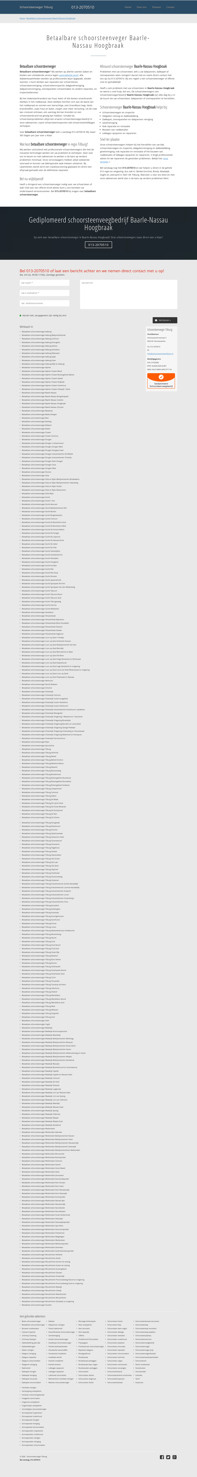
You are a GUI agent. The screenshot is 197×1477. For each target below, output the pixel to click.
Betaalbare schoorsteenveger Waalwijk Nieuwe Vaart (42, 1107)
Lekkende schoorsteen (57, 1375)
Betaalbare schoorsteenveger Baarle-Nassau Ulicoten (43, 407)
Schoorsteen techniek (116, 1357)
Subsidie (138, 1375)
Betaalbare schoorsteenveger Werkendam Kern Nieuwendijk (45, 1190)
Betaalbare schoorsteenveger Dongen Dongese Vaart (43, 450)
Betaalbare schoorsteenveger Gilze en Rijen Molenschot (44, 490)
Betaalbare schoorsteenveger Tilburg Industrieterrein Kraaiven (46, 891)
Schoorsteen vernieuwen (117, 1364)
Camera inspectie (28, 1332)
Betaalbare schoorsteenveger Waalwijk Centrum (41, 1078)
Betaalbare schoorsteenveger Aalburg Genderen (41, 349)
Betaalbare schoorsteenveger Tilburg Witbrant (40, 1010)
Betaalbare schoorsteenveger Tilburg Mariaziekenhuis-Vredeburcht (48, 930)
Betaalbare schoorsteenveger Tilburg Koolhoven (41, 920)
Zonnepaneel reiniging (31, 1423)
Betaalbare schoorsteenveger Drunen (36, 472)
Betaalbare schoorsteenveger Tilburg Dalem (39, 796)
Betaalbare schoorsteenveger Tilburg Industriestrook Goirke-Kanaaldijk (50, 884)
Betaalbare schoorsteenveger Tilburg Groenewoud (42, 840)
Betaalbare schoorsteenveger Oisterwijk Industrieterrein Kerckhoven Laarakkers (53, 709)
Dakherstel (26, 1368)
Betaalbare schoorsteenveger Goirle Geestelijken (41, 551)
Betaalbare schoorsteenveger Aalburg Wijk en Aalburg (43, 364)
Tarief (137, 1379)
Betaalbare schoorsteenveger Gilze (35, 475)
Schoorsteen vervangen (116, 1368)
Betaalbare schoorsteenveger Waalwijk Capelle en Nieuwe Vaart (47, 1074)
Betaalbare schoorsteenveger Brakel (36, 428)
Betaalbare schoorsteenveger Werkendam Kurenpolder (43, 1197)
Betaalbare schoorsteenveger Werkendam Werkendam (43, 1240)
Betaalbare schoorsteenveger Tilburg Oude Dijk (40, 952)
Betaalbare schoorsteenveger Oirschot (37, 688)
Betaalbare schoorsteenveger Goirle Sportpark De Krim (43, 583)
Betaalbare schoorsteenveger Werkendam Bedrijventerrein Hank (47, 1139)
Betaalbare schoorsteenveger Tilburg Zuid (38, 1017)
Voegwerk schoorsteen (31, 1398)
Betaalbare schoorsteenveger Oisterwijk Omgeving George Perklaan (48, 727)
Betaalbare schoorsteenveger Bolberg (36, 421)
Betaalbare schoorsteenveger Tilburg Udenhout (40, 988)
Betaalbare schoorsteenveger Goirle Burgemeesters (42, 515)
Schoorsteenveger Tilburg (36, 7)
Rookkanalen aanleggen (88, 1368)
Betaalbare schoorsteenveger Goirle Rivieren (39, 576)
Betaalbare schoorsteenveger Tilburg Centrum (40, 792)
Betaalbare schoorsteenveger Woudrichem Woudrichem (44, 1297)
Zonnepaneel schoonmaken (33, 1427)
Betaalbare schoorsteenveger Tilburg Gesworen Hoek (43, 837)
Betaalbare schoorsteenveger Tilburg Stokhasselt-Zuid (43, 974)
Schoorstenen (140, 1361)
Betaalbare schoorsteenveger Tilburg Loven (39, 927)
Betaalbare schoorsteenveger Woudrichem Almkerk (42, 1254)
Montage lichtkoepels (87, 1321)
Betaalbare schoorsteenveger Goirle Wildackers (40, 609)
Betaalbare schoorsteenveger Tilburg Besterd (39, 767)
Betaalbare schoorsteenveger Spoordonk (38, 745)
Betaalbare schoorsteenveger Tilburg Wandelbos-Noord (44, 999)
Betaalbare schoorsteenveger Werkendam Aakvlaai (42, 1132)
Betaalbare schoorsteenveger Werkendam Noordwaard (43, 1211)
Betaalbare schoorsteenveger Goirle (36, 497)
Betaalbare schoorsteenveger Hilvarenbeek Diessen (42, 627)
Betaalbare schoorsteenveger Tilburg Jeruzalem (40, 905)
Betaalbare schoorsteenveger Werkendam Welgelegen (43, 1236)
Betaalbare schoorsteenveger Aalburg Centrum (40, 338)
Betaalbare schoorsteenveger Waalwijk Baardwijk (41, 1035)
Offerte (81, 1335)
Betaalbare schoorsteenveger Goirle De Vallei (39, 544)
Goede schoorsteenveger (58, 1339)
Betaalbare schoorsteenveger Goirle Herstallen (40, 558)
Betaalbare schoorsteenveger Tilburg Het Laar (40, 862)
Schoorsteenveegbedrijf (144, 1343)
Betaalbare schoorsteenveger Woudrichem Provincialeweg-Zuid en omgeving (52, 1283)
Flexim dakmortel (55, 1328)
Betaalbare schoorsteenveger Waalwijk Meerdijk (41, 1103)
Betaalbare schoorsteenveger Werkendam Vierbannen (43, 1233)
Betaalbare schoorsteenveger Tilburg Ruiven (39, 963)
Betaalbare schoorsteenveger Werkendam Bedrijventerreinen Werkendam (51, 1150)
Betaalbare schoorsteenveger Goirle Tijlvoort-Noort (42, 594)
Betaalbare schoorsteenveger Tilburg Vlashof (39, 992)
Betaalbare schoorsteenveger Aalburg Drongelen (41, 342)
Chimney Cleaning (29, 1335)
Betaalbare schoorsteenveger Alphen (36, 367)
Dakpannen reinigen (56, 1325)
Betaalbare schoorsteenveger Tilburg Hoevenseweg (42, 876)
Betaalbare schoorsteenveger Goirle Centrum (39, 519)
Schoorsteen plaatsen (116, 1343)
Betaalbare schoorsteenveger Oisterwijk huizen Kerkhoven (45, 706)
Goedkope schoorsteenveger (59, 1343)
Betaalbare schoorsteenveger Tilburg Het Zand (40, 866)
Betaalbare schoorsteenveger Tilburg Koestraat (40, 912)
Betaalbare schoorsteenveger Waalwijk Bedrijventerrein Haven (46, 1049)
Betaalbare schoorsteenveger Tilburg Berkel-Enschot (42, 760)
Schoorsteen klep (114, 1325)
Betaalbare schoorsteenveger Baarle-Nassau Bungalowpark (45, 396)
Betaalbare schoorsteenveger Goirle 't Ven (38, 501)
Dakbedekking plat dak (31, 1343)
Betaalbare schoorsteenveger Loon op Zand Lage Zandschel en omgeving (51, 666)
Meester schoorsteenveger (58, 1382)
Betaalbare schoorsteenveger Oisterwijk (37, 691)
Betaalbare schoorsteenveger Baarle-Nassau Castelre (42, 400)
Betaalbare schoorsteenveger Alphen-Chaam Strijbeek (43, 382)
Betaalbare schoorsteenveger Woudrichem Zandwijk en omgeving (48, 1301)
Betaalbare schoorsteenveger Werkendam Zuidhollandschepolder (48, 1251)
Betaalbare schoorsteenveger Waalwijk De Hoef (40, 1082)
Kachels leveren (54, 1364)
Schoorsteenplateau (143, 1335)
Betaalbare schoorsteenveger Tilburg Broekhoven (41, 774)
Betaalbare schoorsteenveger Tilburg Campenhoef (42, 788)
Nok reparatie (83, 1332)
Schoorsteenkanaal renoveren (147, 1321)
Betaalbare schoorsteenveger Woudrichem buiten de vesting (46, 1265)
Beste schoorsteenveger (31, 1321)
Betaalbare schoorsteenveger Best (35, 418)
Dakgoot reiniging (29, 1353)
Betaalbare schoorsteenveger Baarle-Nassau (39, 392)
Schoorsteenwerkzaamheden (146, 1357)
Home (22, 18)
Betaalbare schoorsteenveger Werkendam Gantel (41, 1164)
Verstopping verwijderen (31, 1391)
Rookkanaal (83, 1357)
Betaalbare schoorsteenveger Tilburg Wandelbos (41, 995)
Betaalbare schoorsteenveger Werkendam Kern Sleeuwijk (44, 1193)
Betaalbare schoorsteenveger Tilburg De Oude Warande (44, 806)
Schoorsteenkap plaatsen (145, 1332)
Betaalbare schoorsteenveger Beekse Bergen (39, 414)
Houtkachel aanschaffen (58, 1350)
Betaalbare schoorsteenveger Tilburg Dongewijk (41, 822)
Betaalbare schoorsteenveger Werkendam (38, 1128)
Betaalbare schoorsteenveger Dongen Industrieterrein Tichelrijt (47, 457)
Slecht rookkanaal (142, 1364)
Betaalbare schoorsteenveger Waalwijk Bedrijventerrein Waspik (47, 1056)
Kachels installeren (55, 1361)
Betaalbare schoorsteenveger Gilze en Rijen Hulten (42, 486)
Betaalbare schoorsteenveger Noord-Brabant (39, 684)
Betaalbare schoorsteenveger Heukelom (37, 612)
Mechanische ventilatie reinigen (61, 1379)
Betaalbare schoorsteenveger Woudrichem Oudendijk (43, 1276)
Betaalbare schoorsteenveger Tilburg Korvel (39, 923)
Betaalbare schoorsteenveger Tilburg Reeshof (40, 956)
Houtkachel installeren (57, 1353)
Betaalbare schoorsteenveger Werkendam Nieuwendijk (43, 1204)
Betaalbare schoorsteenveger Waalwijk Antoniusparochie (44, 1031)
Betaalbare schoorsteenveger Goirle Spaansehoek (41, 580)
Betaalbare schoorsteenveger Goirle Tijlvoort (39, 591)
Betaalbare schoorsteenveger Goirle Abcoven (39, 504)
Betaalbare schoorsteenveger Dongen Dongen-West (42, 447)
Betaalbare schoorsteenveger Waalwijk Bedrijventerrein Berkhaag (47, 1038)
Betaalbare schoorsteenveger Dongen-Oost (39, 465)
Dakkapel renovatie (29, 1379)
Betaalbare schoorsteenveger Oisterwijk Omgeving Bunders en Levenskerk (51, 724)
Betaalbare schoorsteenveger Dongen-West (39, 468)
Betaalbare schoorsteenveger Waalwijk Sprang (40, 1110)
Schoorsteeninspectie (115, 1379)
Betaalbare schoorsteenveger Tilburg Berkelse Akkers (43, 763)
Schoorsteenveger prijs (144, 1350)
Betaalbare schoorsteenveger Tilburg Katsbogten (41, 909)
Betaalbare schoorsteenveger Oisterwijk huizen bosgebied (45, 698)
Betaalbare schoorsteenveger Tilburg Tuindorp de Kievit (44, 984)
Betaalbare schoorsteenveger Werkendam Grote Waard (43, 1168)
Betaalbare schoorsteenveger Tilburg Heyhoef (40, 869)
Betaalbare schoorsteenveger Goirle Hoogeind (40, 562)
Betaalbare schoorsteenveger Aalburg (36, 331)
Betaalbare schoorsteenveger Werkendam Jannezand (43, 1175)
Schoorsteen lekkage (115, 1332)
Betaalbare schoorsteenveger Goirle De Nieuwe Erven (43, 540)
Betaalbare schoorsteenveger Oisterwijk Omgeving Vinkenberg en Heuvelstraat (53, 731)
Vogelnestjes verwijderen (32, 1405)
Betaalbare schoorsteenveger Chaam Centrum (40, 436)
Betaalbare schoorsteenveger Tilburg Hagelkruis (41, 848)
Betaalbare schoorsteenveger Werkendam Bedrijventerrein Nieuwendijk (50, 1143)
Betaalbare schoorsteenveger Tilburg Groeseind (40, 844)
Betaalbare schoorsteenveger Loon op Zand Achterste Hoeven (46, 641)
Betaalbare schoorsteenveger (33, 1325)
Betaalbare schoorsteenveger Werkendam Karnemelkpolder (45, 1179)
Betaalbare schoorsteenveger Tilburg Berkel (39, 756)
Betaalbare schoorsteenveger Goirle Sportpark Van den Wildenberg (48, 587)
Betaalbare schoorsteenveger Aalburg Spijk (39, 356)
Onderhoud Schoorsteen (88, 1339)
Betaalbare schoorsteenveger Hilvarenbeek (39, 616)
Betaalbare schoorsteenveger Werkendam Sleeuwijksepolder (46, 1222)
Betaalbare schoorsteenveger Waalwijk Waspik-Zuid (42, 1121)
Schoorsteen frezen (86, 1382)
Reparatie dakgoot (85, 1350)
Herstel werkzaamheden (58, 1346)
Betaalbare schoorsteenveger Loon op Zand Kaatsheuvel (44, 663)
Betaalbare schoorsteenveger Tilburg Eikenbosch (41, 826)
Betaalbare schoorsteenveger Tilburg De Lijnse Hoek (42, 803)
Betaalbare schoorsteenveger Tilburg (36, 749)
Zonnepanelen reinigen (31, 1438)
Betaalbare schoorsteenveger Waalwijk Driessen (41, 1085)
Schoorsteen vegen (115, 1361)
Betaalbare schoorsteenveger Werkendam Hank (40, 1172)
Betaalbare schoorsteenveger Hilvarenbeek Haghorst (42, 634)
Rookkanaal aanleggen (87, 1361)
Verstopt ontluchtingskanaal (33, 1395)
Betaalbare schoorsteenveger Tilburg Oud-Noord (41, 945)
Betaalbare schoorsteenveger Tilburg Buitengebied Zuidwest (46, 785)
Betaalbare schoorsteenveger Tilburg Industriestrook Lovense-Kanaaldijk (50, 887)
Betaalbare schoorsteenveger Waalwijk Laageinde (41, 1089)
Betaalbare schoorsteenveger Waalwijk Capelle (40, 1071)
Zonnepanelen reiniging (31, 1441)
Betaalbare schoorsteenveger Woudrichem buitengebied (44, 1269)
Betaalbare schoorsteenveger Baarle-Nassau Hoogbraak (50, 18)
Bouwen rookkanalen (30, 1328)
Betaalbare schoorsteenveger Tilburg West (38, 1006)
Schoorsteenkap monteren (146, 1328)
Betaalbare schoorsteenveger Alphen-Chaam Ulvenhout (44, 385)
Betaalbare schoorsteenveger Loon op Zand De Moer (43, 655)
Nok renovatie (84, 1328)
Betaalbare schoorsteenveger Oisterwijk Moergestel (42, 713)
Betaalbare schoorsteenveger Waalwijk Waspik (40, 1118)
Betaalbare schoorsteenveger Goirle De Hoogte (40, 533)
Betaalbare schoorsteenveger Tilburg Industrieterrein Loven (45, 894)
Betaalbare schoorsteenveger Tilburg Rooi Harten (41, 959)
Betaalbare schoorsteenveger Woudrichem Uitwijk (41, 1290)
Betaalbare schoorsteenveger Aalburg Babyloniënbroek (44, 335)
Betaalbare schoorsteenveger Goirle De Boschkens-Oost (44, 522)
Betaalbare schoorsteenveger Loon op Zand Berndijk (43, 648)
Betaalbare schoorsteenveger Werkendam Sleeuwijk (42, 1218)
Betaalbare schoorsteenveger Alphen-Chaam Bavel (42, 371)
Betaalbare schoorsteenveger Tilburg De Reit (39, 814)
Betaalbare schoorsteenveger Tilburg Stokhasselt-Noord (44, 970)
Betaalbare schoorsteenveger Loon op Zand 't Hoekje (43, 637)
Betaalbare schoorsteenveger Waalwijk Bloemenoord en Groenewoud (49, 1067)
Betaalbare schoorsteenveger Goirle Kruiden (39, 565)
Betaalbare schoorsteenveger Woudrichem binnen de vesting (46, 1261)
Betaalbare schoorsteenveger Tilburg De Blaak (40, 799)
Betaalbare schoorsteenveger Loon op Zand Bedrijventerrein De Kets (49, 645)
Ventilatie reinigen (29, 1387)
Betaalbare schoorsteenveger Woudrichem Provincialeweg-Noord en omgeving (53, 1279)
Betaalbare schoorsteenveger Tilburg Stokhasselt (41, 966)
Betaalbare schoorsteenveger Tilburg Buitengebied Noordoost (46, 778)
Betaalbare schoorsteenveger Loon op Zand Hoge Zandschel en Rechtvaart (51, 659)
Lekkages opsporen (56, 1368)
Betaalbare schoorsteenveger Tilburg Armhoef (40, 752)
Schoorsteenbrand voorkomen (119, 1375)
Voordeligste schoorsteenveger (34, 1409)
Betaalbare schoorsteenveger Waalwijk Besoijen (41, 1064)
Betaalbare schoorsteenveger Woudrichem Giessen (42, 1272)
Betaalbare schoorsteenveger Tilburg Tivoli (39, 977)
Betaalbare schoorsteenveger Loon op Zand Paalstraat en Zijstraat (48, 677)
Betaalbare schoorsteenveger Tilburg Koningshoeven (43, 916)
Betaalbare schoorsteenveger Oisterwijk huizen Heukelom (45, 702)
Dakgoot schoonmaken (31, 1361)
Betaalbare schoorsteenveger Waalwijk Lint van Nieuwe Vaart (46, 1092)
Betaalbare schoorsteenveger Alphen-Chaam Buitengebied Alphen (48, 374)
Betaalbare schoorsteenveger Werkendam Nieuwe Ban (43, 1200)
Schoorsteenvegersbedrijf (145, 1353)
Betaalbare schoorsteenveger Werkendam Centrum (42, 1161)
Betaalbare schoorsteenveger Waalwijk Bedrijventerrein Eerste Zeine (49, 1046)
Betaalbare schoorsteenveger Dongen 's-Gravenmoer (43, 443)
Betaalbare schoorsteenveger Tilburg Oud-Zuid (40, 948)
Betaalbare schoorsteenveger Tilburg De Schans (40, 817)
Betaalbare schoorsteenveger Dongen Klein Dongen (42, 461)
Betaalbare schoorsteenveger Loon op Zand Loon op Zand (45, 673)
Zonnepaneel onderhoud (32, 1416)
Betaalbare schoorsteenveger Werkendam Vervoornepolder (45, 1229)
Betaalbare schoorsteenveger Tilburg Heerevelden (41, 855)
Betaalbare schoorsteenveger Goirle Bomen (39, 511)
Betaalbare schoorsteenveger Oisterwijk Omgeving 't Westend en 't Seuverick (52, 716)
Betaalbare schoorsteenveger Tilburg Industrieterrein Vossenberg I (48, 898)
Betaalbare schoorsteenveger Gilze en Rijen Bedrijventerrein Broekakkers (50, 479)
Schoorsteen (83, 1371)
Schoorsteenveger (142, 1346)
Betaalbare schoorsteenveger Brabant (37, 425)
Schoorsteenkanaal (115, 1382)
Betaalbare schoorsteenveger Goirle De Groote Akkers (43, 529)
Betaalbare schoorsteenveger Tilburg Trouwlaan (41, 981)
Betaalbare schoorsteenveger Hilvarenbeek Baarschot (43, 619)
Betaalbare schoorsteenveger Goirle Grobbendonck (42, 555)
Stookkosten (140, 1368)
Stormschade (140, 1371)
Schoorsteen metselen (116, 1335)
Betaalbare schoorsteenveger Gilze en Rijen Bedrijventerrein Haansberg (50, 483)
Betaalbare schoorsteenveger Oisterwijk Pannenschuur (43, 738)
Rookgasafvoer (84, 1353)
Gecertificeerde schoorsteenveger (61, 1332)
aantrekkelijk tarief (68, 75)
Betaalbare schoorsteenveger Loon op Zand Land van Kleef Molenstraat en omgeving (56, 670)
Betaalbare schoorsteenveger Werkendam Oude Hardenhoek (46, 1215)
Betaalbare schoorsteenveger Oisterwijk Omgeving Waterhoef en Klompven (52, 734)
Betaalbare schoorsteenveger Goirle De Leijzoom (41, 537)
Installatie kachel (55, 1357)
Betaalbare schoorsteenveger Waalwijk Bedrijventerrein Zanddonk (48, 1060)
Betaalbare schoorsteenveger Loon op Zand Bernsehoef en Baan (47, 652)
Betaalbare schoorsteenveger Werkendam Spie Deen (42, 1225)
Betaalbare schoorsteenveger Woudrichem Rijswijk (42, 1287)
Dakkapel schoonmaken (31, 1382)
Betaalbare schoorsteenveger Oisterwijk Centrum (41, 695)
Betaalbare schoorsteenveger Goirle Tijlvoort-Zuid (41, 598)
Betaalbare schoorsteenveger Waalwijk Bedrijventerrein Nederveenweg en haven (54, 1053)
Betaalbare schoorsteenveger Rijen (35, 742)
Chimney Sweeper (29, 1339)
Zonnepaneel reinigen (30, 1420)
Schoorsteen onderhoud (117, 1339)
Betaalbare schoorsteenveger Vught (36, 1024)
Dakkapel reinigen (29, 1371)
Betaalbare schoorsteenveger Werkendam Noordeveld (43, 1208)
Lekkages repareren (56, 1371)
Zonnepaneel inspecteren (32, 1413)
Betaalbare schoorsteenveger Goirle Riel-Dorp (40, 573)
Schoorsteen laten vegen (117, 1328)
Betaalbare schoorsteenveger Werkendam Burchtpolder (44, 1157)
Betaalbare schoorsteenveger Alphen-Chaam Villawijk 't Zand (46, 389)
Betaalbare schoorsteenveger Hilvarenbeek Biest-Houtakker (45, 623)
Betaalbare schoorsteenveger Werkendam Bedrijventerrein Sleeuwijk (49, 1146)
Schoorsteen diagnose (87, 1379)
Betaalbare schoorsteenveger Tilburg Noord (39, 938)
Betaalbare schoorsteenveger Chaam (36, 432)
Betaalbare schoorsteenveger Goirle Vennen (39, 605)
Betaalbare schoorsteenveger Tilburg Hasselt (39, 851)
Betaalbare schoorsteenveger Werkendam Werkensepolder (45, 1243)
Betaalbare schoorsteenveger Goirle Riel (37, 569)
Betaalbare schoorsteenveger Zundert (37, 1305)
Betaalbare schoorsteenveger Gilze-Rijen (38, 493)
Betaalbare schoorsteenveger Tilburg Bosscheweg (41, 770)
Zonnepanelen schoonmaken (33, 1445)
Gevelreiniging (54, 1335)
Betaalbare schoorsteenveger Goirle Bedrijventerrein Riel (44, 508)
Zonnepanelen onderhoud (32, 1434)
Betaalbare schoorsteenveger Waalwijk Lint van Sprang (43, 1096)
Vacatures (139, 1382)
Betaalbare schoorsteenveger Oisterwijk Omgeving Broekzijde (46, 720)
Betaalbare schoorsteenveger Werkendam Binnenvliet (43, 1154)
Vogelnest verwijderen (31, 1402)
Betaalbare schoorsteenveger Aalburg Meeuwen (41, 353)
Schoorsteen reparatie (116, 1350)
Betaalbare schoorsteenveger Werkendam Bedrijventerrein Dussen (48, 1136)
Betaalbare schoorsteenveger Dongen (37, 439)
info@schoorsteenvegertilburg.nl (160, 353)
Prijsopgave (83, 1343)
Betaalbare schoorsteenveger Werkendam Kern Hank (43, 1186)
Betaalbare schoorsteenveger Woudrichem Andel (41, 1258)
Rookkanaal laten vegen (88, 1364)
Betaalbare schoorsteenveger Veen (35, 1020)
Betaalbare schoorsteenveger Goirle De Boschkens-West (44, 526)
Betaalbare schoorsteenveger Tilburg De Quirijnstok (42, 810)
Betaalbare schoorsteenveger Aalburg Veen (39, 360)
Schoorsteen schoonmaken (118, 1353)
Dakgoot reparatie (29, 1357)
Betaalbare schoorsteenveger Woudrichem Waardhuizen (44, 1294)
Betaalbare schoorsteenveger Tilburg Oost (38, 941)
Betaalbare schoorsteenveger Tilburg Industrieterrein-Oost (45, 902)
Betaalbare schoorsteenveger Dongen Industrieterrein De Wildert (47, 454)
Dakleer (51, 1321)
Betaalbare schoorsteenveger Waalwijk (37, 1028)
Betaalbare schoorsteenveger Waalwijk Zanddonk (41, 1125)
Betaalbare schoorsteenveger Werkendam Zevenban (42, 1247)
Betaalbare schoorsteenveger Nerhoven (37, 680)
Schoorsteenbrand (114, 1371)
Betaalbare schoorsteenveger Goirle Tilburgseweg (41, 601)
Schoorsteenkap (141, 1325)
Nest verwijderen (85, 1325)
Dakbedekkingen (28, 1346)
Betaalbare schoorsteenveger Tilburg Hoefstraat (41, 873)
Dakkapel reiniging (29, 1375)
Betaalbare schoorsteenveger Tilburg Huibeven (40, 880)
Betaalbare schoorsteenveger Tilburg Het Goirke (41, 858)
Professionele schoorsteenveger (91, 1346)
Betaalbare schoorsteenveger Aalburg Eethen (39, 346)
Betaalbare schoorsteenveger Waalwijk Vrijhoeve (41, 1114)
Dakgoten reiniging (29, 1364)
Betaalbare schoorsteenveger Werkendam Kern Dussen (43, 1182)
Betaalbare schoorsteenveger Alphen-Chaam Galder (42, 378)
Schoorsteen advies (86, 1375)
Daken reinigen (28, 1350)
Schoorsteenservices (143, 1339)
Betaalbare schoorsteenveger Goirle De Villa (39, 547)
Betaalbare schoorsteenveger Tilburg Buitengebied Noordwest (46, 781)
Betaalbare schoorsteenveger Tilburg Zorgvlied (40, 1013)
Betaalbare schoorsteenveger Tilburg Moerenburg (41, 934)
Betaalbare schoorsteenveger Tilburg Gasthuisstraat (42, 833)
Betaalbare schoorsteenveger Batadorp (37, 410)
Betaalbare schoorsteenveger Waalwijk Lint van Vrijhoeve (44, 1100)
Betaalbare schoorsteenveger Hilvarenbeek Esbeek (42, 630)
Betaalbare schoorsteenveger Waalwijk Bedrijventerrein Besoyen (47, 1042)
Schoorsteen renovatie (116, 1346)
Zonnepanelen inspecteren (32, 1431)
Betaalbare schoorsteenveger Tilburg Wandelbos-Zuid (43, 1002)
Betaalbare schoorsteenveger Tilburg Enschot (40, 830)
